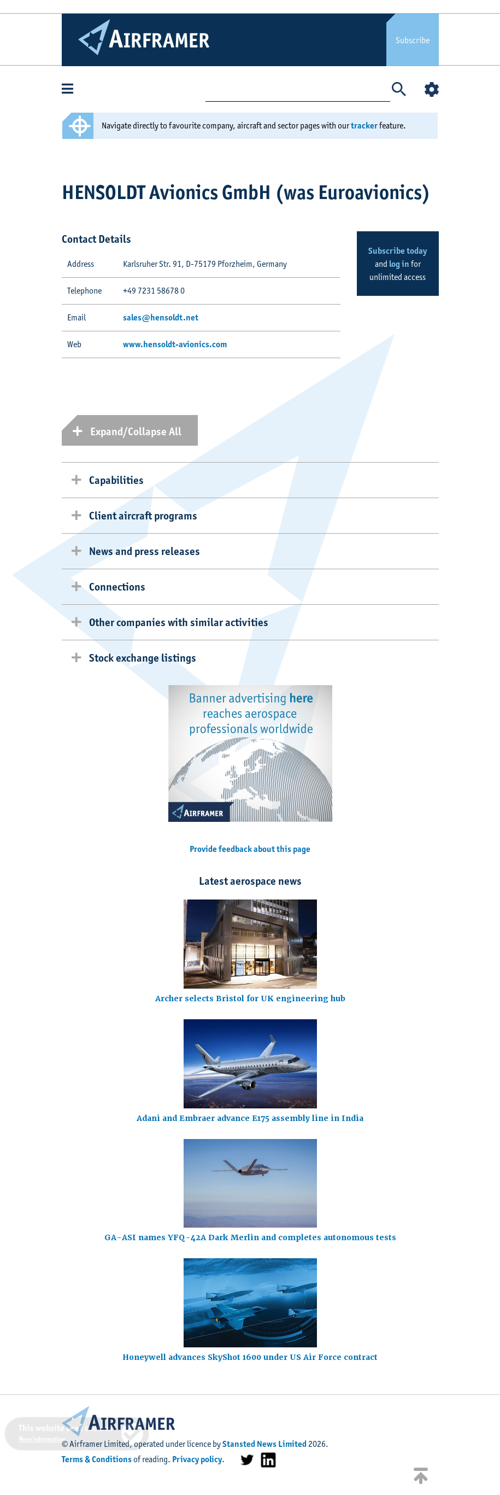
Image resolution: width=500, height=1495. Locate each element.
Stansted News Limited (264, 1444)
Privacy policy (197, 1459)
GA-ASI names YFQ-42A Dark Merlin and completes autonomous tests (250, 1237)
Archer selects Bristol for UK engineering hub (250, 998)
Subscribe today (397, 251)
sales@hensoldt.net (160, 317)
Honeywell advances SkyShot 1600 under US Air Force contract (250, 1357)
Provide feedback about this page (250, 849)
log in (399, 264)
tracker (364, 125)
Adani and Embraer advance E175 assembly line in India (250, 1118)
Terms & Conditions (97, 1459)
